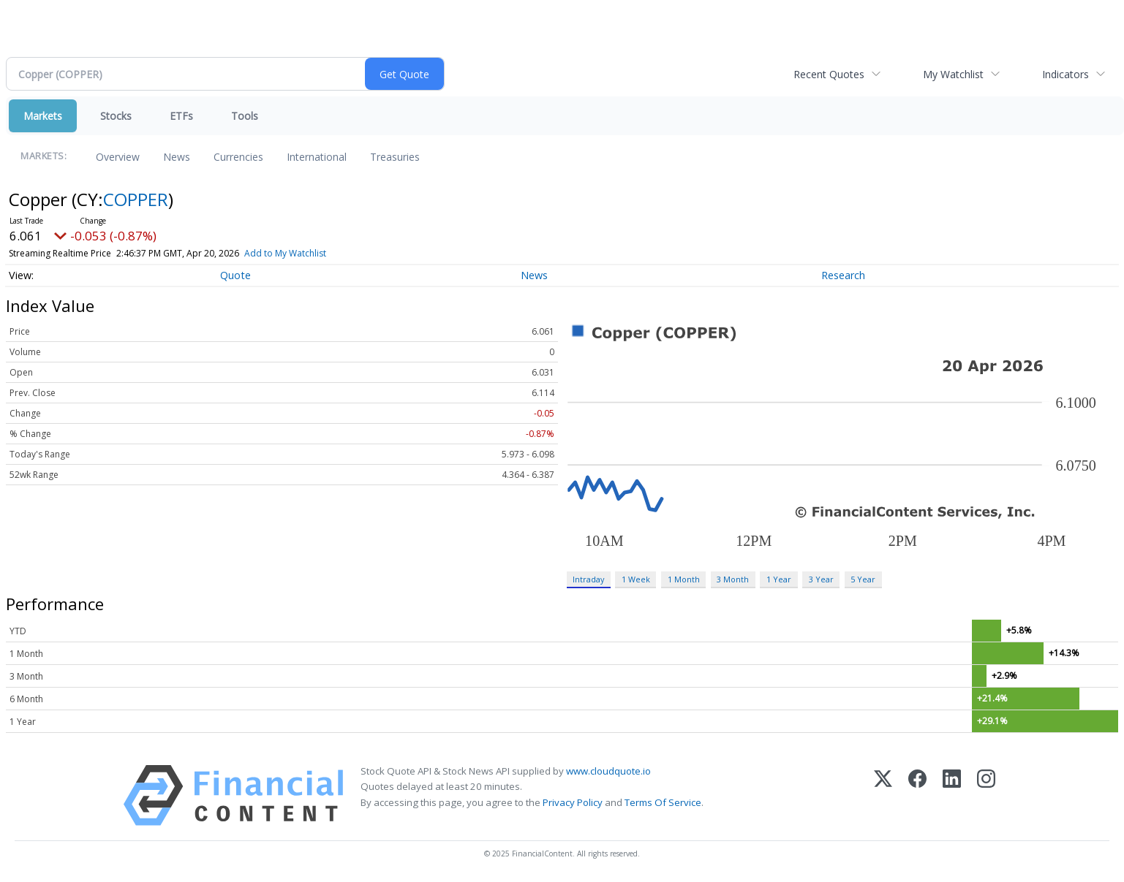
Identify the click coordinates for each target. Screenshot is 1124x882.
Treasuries (395, 157)
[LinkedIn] (952, 795)
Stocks (116, 116)
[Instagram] (986, 795)
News (176, 157)
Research (843, 275)
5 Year (862, 579)
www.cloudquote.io (608, 771)
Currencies (238, 157)
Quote (235, 275)
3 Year (821, 579)
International (317, 157)
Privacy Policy (573, 802)
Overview (118, 157)
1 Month (684, 579)
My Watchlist (953, 74)
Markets (42, 116)
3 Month (733, 579)
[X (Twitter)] (883, 795)
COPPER (135, 199)
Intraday (588, 579)
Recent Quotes (828, 74)
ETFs (181, 116)
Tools (244, 116)
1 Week (636, 579)
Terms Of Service (663, 802)
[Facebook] (917, 795)
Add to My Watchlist (285, 253)
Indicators (1065, 74)
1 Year (778, 579)
